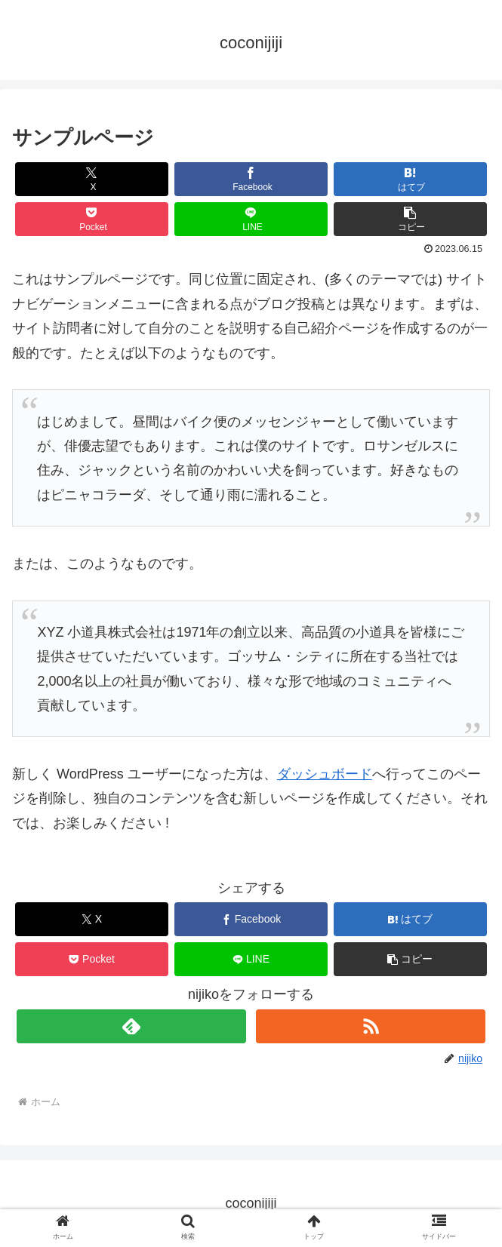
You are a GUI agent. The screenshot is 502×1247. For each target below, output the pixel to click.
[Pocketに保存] (91, 219)
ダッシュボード (324, 774)
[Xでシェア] (91, 179)
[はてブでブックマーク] (410, 179)
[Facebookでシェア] (251, 179)
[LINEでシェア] (251, 219)
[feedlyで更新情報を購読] (131, 1026)
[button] (410, 219)
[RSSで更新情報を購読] (370, 1026)
